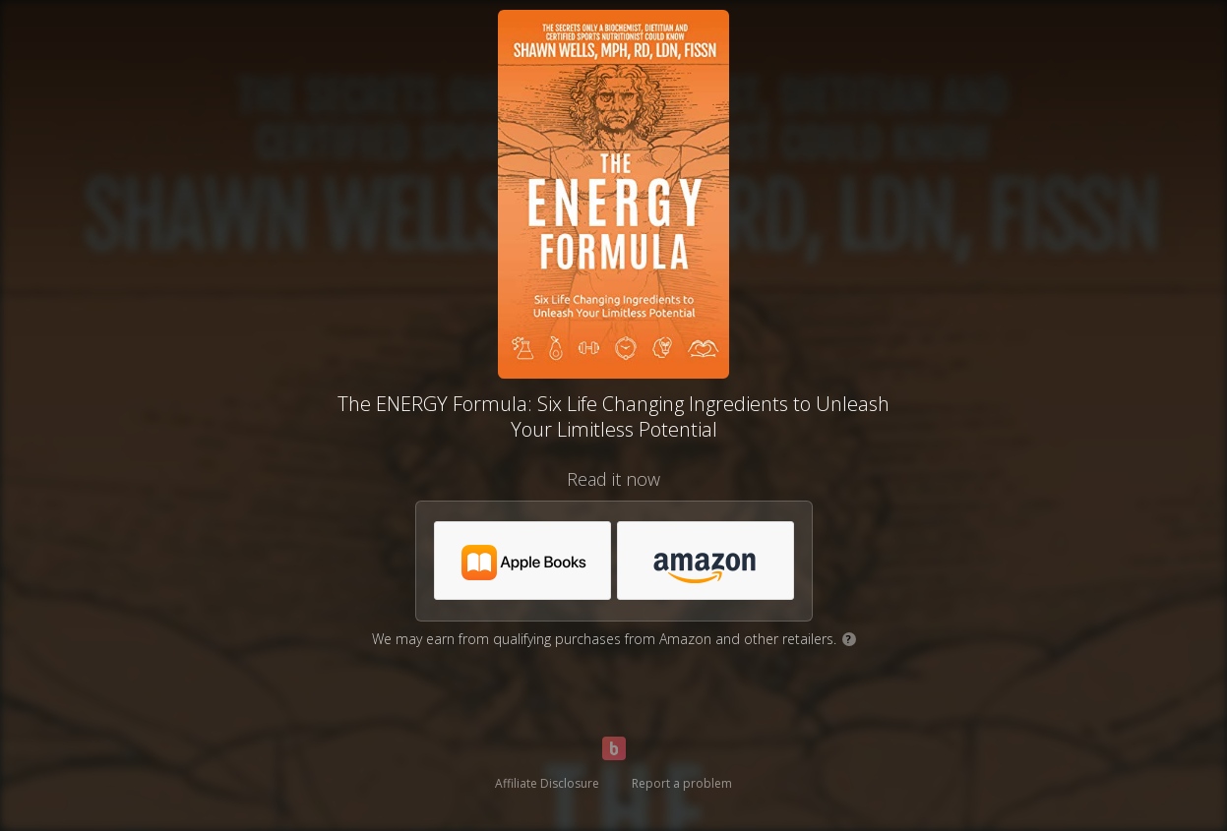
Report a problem (682, 783)
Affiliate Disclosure (547, 783)
